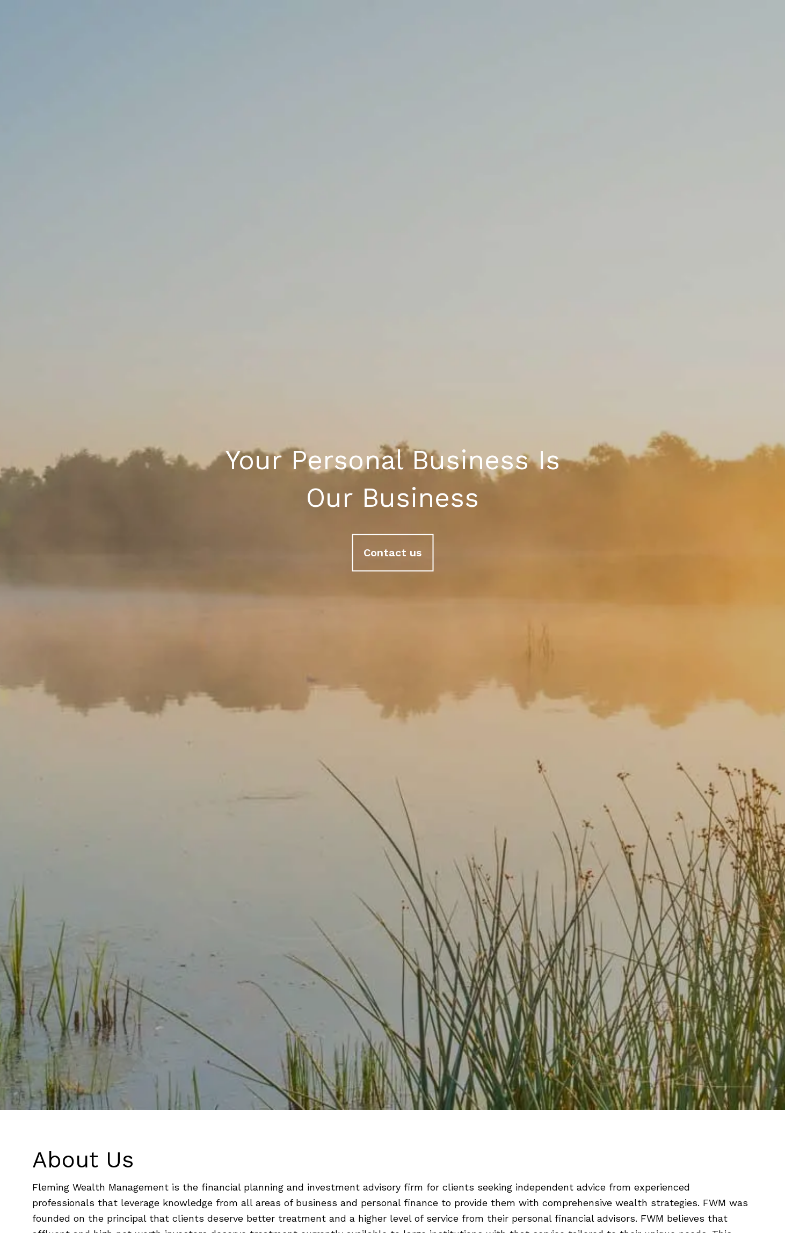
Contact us (392, 552)
